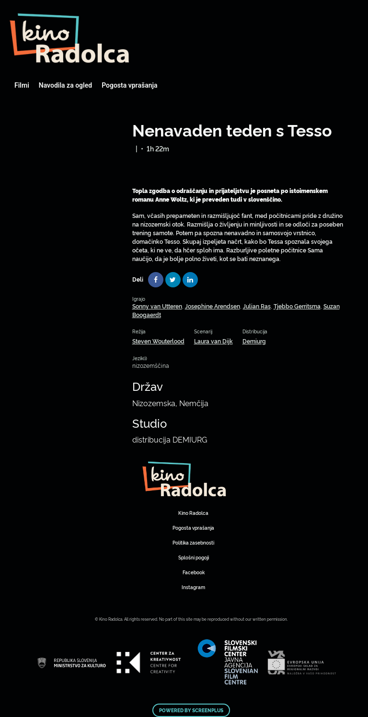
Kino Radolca (193, 513)
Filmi (21, 85)
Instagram (193, 587)
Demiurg (254, 341)
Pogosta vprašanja (129, 85)
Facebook (194, 572)
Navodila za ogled (65, 85)
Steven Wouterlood (158, 341)
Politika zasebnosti (193, 542)
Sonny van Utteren (157, 306)
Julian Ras (257, 306)
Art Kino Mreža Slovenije (69, 38)
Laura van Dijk (213, 341)
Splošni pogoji (193, 557)
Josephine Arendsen (212, 306)
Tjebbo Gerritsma (297, 306)
